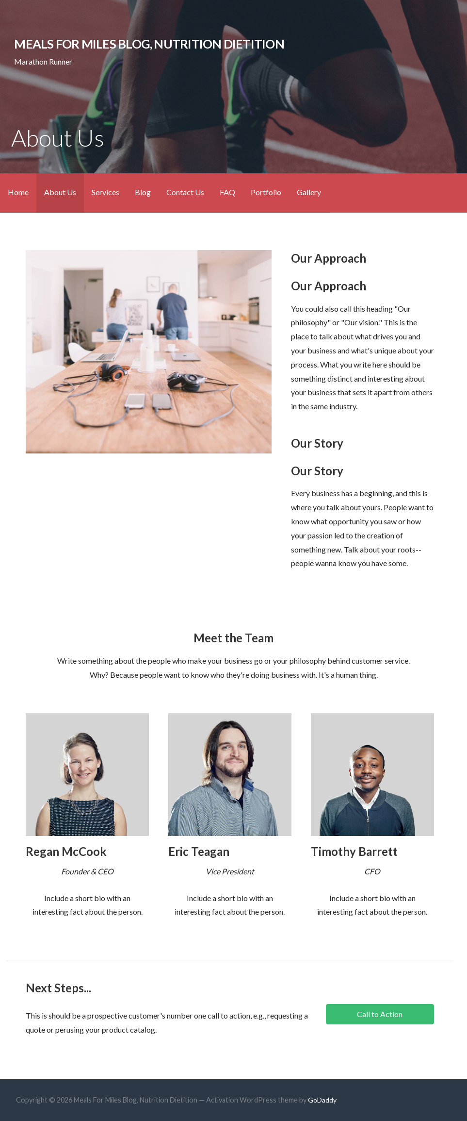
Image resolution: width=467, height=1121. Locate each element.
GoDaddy (322, 1100)
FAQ (227, 192)
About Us (60, 192)
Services (105, 192)
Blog (143, 192)
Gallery (309, 192)
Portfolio (266, 192)
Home (18, 192)
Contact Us (185, 192)
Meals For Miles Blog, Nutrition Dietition (149, 43)
